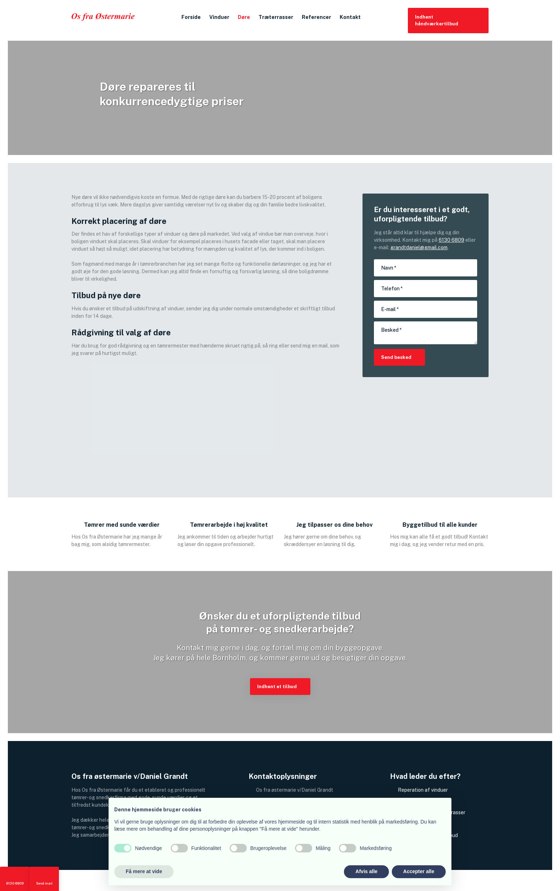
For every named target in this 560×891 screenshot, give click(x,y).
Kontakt (350, 17)
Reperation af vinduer (423, 790)
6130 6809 (451, 240)
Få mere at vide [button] (144, 871)
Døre (244, 17)
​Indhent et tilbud (277, 686)
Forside (191, 17)
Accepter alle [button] (418, 871)
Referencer (316, 17)
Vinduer (219, 17)
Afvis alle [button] (366, 871)
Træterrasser (276, 17)
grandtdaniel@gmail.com (419, 247)
